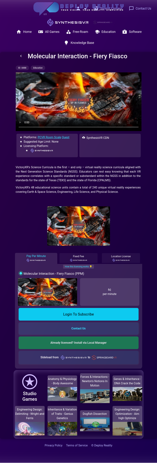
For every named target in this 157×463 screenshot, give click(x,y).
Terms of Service (77, 445)
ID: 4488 (22, 68)
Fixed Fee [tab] (78, 258)
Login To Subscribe (78, 314)
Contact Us (140, 8)
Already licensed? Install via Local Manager (78, 342)
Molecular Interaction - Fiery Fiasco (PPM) (53, 273)
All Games (48, 31)
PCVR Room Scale (49, 137)
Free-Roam (77, 31)
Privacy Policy (54, 445)
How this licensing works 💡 (78, 266)
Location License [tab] (121, 258)
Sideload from (78, 357)
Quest (65, 137)
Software (132, 31)
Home (24, 31)
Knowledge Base (79, 42)
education (38, 68)
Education (105, 31)
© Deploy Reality (101, 445)
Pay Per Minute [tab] (36, 258)
